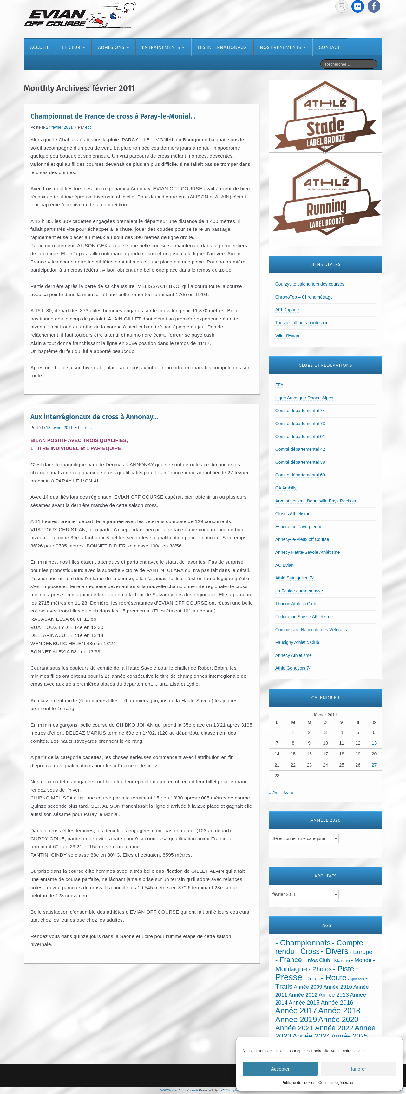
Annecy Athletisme (293, 655)
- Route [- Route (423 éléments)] (334, 977)
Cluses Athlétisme (293, 513)
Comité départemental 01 (300, 436)
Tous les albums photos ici (301, 322)
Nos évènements (283, 47)
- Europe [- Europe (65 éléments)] (361, 951)
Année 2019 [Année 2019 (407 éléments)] (296, 1019)
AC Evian (284, 565)
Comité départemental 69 (300, 474)
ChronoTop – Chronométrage (304, 297)
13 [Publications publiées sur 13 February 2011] (374, 743)
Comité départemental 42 (300, 449)
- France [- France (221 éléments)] (288, 960)
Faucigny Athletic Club (297, 642)
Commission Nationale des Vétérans (311, 629)
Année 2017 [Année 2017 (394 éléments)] (296, 1010)
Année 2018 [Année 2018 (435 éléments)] (339, 1010)
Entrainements (163, 47)
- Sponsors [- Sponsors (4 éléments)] (356, 979)
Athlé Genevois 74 (293, 667)
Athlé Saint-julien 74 (295, 577)
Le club (73, 47)
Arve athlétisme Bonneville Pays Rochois (315, 500)
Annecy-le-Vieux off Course (302, 539)
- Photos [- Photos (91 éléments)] (320, 969)
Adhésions (113, 47)
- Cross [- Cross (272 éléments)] (308, 951)
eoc (88, 127)
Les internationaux (222, 47)
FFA (279, 384)
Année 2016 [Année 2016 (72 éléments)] (337, 1002)
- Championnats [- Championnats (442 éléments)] (303, 942)
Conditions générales (336, 1082)
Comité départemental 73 (300, 423)
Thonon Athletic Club (295, 603)
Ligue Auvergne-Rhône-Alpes (304, 397)
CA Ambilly (286, 487)
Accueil (39, 47)
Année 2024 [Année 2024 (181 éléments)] (311, 1036)
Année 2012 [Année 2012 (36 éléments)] (302, 995)
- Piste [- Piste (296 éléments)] (343, 969)
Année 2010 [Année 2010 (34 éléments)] (338, 987)
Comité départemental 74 (300, 410)
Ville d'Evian (287, 335)
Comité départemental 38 (300, 462)
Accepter (280, 1068)
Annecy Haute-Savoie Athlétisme (307, 552)
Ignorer (358, 1068)
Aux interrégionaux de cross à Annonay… (94, 416)
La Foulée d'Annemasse (299, 590)
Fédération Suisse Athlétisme (304, 616)
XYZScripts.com (233, 1090)
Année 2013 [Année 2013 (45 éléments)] (334, 995)
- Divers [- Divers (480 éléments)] (334, 951)
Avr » (288, 792)
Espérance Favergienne (299, 526)
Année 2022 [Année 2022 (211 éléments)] (334, 1028)
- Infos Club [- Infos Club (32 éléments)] (316, 960)
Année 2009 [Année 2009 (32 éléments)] (308, 987)
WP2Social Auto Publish (179, 1090)
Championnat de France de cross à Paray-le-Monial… (113, 116)
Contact (329, 47)
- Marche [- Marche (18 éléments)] (340, 960)
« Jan (274, 792)
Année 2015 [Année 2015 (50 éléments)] (304, 1003)
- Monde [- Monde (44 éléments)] (361, 960)
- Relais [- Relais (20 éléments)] (312, 978)
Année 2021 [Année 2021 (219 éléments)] (294, 1028)
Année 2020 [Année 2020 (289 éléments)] (338, 1019)
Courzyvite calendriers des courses (309, 284)
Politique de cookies (298, 1082)
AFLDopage (287, 309)
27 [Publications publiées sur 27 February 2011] (374, 764)
